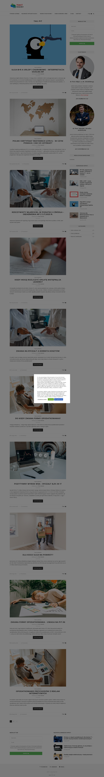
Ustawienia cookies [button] (42, 399)
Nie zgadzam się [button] (58, 399)
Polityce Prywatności (58, 396)
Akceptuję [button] (51, 399)
